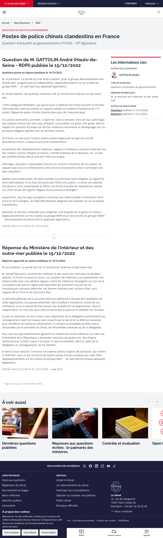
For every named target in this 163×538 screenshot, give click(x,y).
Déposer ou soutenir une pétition (76, 495)
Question (116, 110)
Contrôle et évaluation (121, 443)
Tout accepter (11, 532)
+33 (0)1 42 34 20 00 (135, 506)
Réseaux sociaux (47, 3)
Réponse (116, 114)
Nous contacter (123, 511)
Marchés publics (12, 500)
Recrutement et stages (15, 490)
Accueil (5, 22)
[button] (157, 402)
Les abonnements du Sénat (72, 485)
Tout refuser (30, 532)
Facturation (8, 505)
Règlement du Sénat (14, 485)
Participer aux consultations (72, 490)
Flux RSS (61, 510)
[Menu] (4, 12)
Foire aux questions (13, 480)
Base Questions (22, 22)
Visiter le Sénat (65, 480)
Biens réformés (11, 495)
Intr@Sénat (123, 520)
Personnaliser (48, 532)
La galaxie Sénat (15, 3)
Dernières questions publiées (19, 445)
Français (154, 2)
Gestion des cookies (106, 520)
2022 (37, 22)
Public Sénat (63, 500)
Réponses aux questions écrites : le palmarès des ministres (72, 447)
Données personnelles (84, 520)
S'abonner (131, 3)
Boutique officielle (67, 505)
